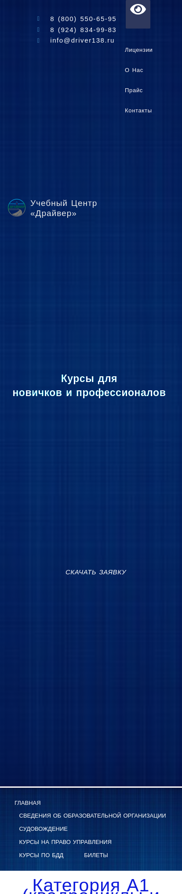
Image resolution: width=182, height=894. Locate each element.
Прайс (134, 90)
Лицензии (139, 50)
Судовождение (43, 829)
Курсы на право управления (65, 842)
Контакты (138, 110)
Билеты (96, 855)
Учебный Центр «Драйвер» (63, 208)
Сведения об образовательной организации (92, 815)
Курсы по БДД (41, 855)
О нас (134, 70)
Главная (28, 803)
